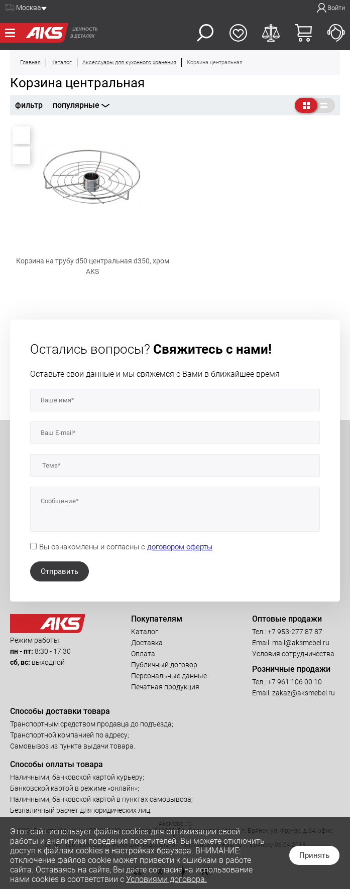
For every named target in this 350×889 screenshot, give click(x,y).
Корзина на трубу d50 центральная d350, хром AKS (92, 266)
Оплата (143, 654)
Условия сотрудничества (293, 654)
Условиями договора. (166, 879)
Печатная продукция (165, 687)
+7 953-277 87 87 (295, 632)
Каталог (144, 632)
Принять (314, 855)
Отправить (59, 571)
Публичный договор (164, 665)
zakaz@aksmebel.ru (303, 693)
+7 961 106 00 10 (295, 682)
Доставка (147, 643)
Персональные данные (169, 676)
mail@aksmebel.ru (300, 643)
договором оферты (179, 546)
